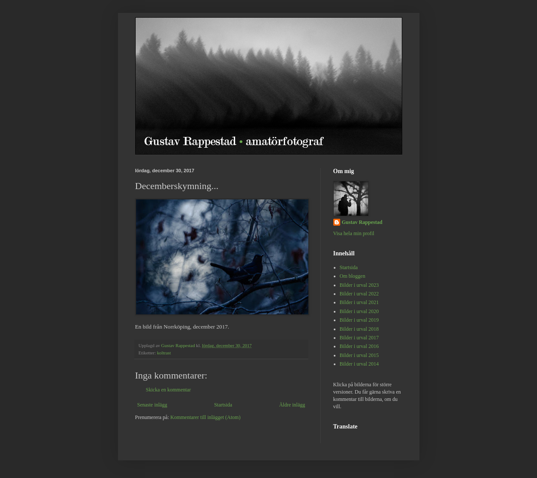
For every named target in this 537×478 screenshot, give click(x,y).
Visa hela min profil (354, 233)
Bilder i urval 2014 (359, 364)
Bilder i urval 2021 (359, 302)
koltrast (164, 352)
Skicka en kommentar (168, 390)
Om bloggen (353, 276)
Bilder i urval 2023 (359, 285)
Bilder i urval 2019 (359, 320)
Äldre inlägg (292, 405)
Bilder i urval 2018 (359, 329)
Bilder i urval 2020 (359, 311)
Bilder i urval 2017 (359, 338)
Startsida (223, 405)
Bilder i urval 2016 (359, 346)
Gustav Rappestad (362, 222)
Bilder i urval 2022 (359, 294)
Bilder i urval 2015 (359, 355)
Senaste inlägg (152, 405)
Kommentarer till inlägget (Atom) (205, 417)
